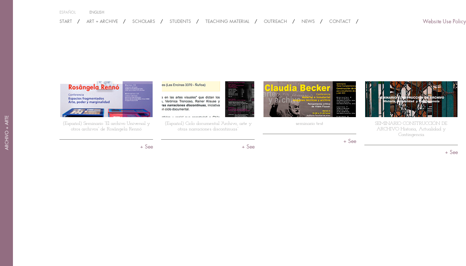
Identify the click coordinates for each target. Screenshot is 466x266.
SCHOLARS (143, 21)
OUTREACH (275, 21)
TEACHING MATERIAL (227, 21)
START (65, 21)
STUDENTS (180, 21)
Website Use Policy (444, 21)
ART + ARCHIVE (102, 21)
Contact (340, 21)
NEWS (308, 21)
